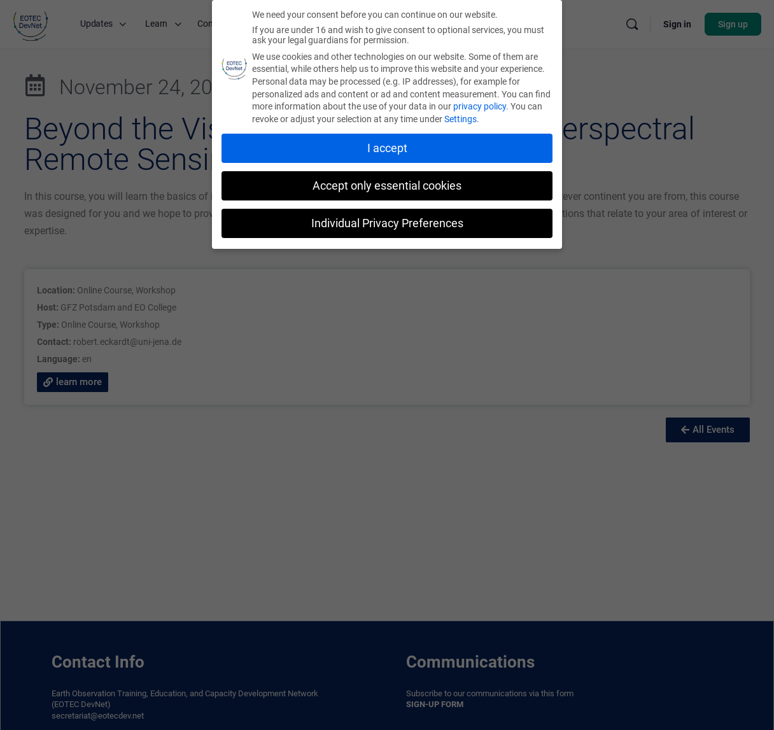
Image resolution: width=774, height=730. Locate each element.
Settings (460, 119)
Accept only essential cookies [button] (387, 185)
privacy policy (479, 106)
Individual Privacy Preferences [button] (387, 223)
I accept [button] (387, 148)
